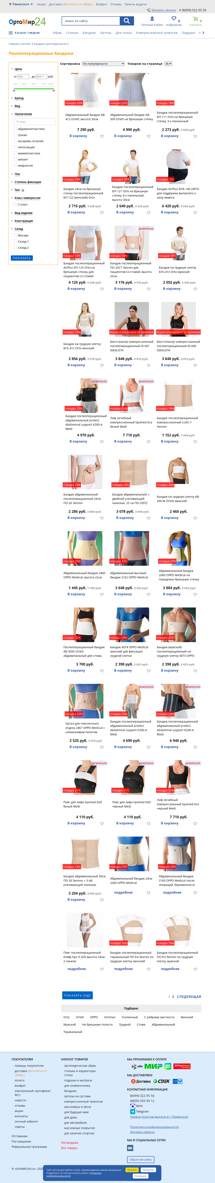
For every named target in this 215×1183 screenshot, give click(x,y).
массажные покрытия (79, 1128)
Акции (41, 4)
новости (20, 1100)
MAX (136, 1106)
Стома (141, 1024)
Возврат (101, 4)
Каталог (26, 44)
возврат (20, 1085)
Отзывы (116, 4)
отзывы (20, 1105)
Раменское (21, 4)
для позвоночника (77, 1085)
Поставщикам (21, 1141)
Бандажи (89, 33)
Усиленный (130, 1017)
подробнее (123, 892)
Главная (14, 44)
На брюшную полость (97, 1024)
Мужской (69, 1024)
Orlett (80, 1017)
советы (20, 1127)
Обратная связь (141, 1159)
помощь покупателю (29, 1066)
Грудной (125, 1024)
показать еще (77, 995)
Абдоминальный (163, 1024)
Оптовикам (19, 1136)
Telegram (139, 1111)
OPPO (94, 1017)
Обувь (57, 33)
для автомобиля (75, 1123)
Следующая (189, 996)
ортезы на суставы (77, 1096)
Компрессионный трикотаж (157, 33)
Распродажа (69, 1143)
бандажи (70, 1091)
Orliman (109, 1017)
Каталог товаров (27, 33)
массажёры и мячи (77, 1107)
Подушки (188, 33)
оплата (19, 1080)
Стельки (72, 33)
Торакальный (72, 1032)
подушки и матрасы (78, 1080)
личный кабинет (26, 1121)
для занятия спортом (79, 1133)
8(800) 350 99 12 (142, 1101)
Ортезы (106, 33)
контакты (21, 1116)
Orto (66, 1017)
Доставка (71, 4)
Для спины (124, 33)
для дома (70, 1117)
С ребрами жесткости (159, 1017)
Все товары (69, 1148)
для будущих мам (76, 1112)
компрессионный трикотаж (83, 1101)
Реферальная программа (29, 1147)
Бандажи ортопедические (50, 44)
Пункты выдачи (136, 4)
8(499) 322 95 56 (194, 10)
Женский (187, 1017)
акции (19, 1111)
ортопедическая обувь (80, 1066)
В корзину (78, 136)
